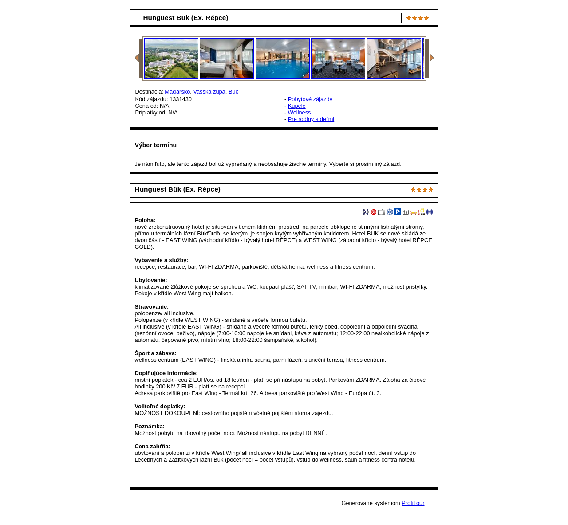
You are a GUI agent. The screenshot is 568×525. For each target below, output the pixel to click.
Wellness (299, 112)
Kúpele (297, 105)
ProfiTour (413, 503)
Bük (233, 91)
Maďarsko (177, 91)
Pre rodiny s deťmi (311, 119)
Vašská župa (209, 91)
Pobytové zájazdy (310, 99)
